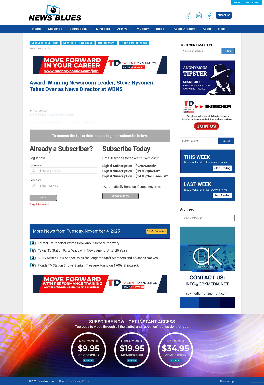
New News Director (44, 43)
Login (237, 2)
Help (221, 29)
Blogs (160, 29)
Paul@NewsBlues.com (60, 114)
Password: (36, 180)
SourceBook (78, 29)
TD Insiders (102, 29)
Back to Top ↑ (228, 381)
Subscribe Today (120, 196)
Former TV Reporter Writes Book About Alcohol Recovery (78, 243)
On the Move (106, 43)
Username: (36, 165)
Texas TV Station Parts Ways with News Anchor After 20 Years (83, 250)
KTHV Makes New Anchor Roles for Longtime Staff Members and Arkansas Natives (98, 258)
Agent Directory (184, 29)
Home (36, 29)
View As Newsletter (156, 231)
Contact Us (65, 381)
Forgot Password (39, 204)
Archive (122, 29)
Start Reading (222, 168)
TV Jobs (141, 29)
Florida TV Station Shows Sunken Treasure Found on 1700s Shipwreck (88, 265)
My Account (252, 2)
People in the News (134, 43)
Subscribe (224, 15)
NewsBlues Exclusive (78, 43)
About (207, 29)
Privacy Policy (81, 381)
